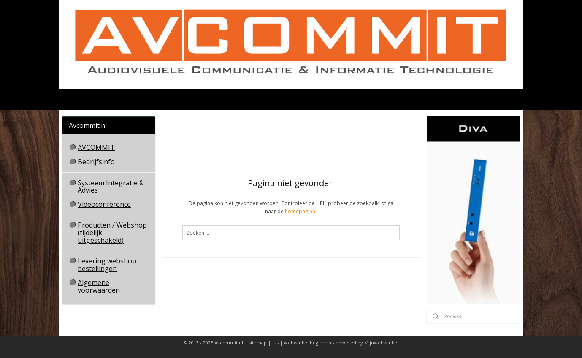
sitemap (258, 342)
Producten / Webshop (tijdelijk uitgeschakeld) (112, 232)
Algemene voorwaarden (99, 286)
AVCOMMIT (96, 147)
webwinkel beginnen (307, 342)
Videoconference (104, 204)
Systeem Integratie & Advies (111, 186)
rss (275, 342)
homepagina (300, 211)
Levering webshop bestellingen (107, 264)
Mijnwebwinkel (381, 342)
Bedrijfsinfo (96, 161)
